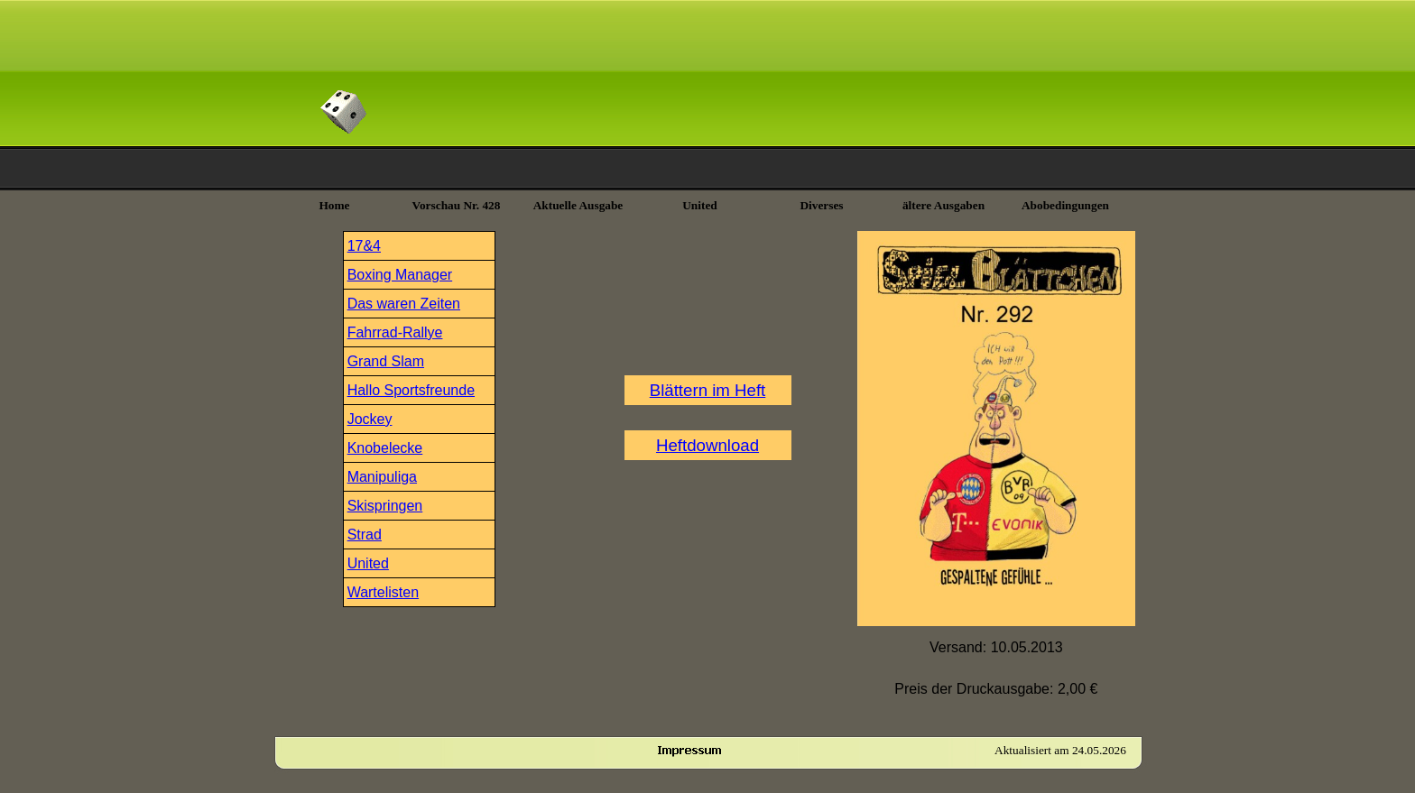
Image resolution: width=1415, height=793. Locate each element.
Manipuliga (382, 476)
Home (334, 205)
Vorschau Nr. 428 (456, 205)
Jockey (370, 419)
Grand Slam (385, 361)
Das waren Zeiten (403, 303)
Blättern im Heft (708, 390)
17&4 (364, 246)
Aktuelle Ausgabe (578, 205)
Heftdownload (707, 445)
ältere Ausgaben (943, 205)
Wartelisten (383, 592)
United (368, 563)
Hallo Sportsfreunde (411, 390)
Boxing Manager (400, 274)
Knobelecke (385, 448)
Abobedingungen (1065, 205)
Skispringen (385, 505)
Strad (364, 534)
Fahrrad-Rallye (395, 332)
